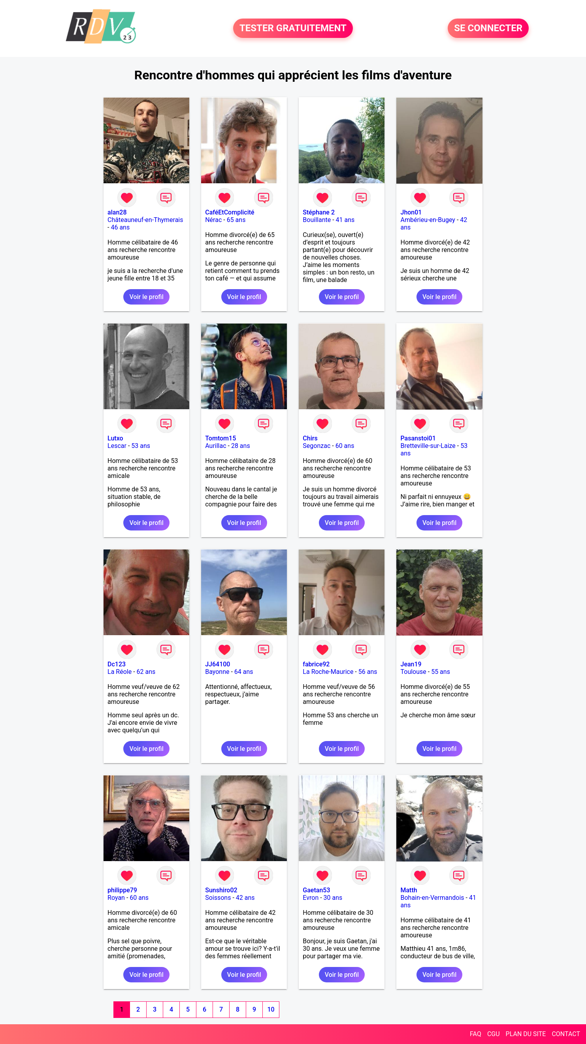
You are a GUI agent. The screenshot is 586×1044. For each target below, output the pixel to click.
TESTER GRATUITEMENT (293, 28)
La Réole (119, 671)
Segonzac (316, 446)
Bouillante (317, 220)
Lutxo (115, 438)
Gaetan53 (316, 890)
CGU (493, 1034)
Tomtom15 (220, 438)
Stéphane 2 (319, 212)
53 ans (140, 446)
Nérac (213, 220)
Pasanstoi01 (417, 438)
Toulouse (413, 671)
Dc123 (116, 664)
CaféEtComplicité (229, 212)
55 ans (440, 671)
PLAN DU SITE (526, 1034)
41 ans (345, 220)
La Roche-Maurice (328, 671)
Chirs (310, 438)
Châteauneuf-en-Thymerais (145, 220)
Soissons (218, 897)
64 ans (243, 671)
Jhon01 (411, 212)
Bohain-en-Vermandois (432, 897)
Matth (408, 890)
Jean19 (410, 664)
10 (270, 1009)
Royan (116, 897)
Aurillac (215, 446)
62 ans (146, 671)
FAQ (475, 1034)
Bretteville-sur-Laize (427, 446)
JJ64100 (217, 664)
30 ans (333, 897)
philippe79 (122, 890)
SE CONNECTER (488, 28)
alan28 (116, 212)
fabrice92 (316, 664)
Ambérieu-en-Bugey (427, 220)
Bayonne (217, 671)
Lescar (116, 446)
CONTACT (566, 1034)
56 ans (367, 671)
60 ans (344, 446)
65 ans (236, 220)
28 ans (240, 446)
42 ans (245, 897)
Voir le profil (146, 297)
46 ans (120, 227)
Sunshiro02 (221, 890)
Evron (310, 897)
